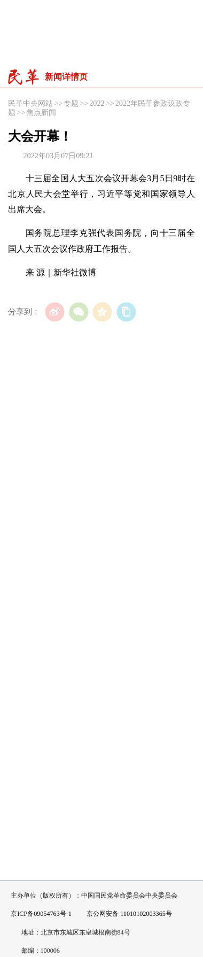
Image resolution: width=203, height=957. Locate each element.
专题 (71, 103)
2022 (96, 103)
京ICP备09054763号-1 (41, 913)
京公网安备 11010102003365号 (125, 914)
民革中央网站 (30, 103)
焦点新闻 (41, 112)
